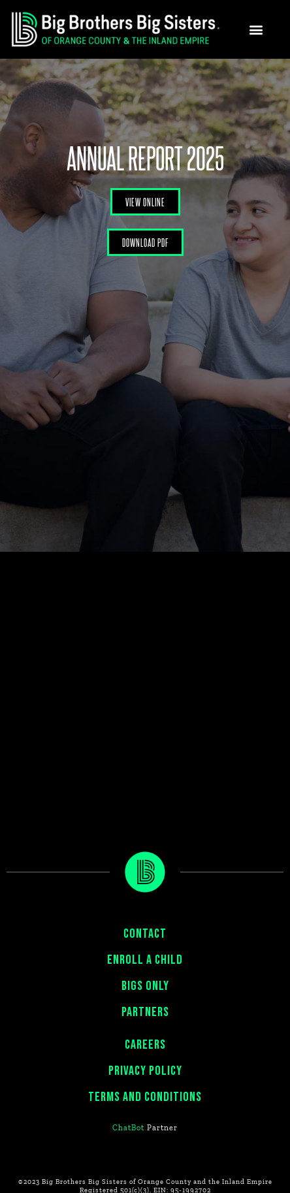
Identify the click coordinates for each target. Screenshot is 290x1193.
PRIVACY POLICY (145, 1071)
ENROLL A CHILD (145, 960)
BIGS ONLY (145, 986)
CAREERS (145, 1045)
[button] (256, 29)
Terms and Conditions (145, 1097)
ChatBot (128, 1127)
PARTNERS (145, 1012)
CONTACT (145, 934)
